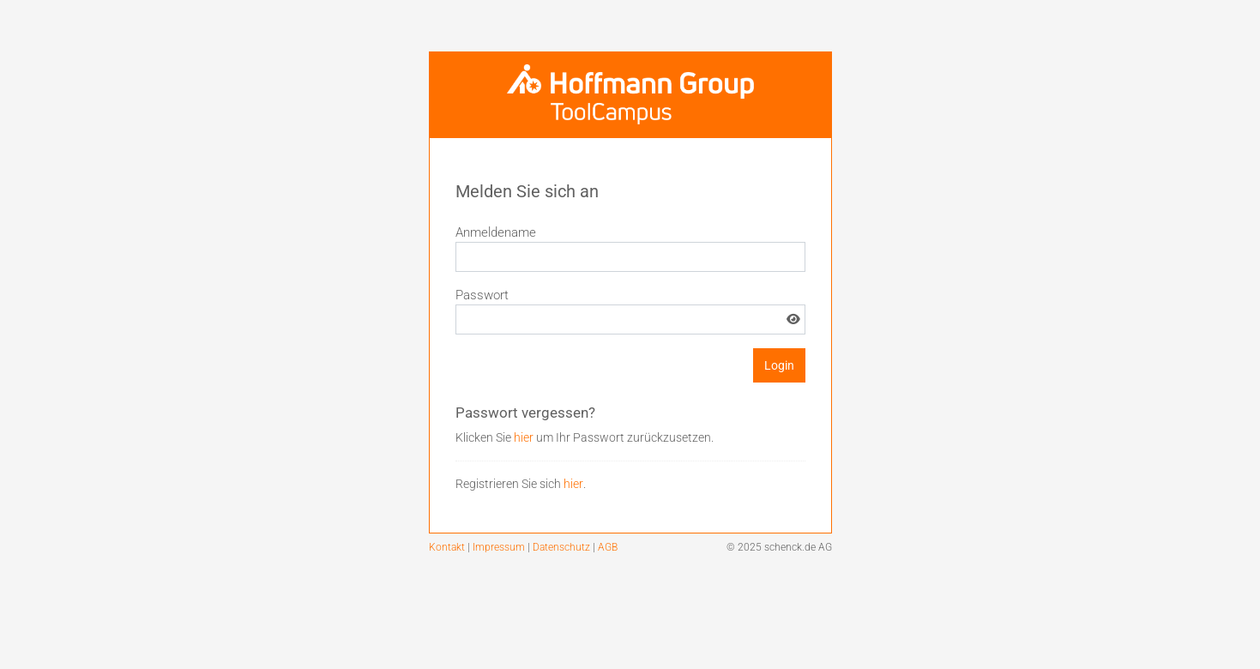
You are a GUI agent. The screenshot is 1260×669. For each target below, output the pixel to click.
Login (779, 365)
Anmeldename (495, 232)
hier (524, 437)
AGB (608, 547)
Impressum (500, 547)
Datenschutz (563, 547)
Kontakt (448, 547)
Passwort (482, 295)
